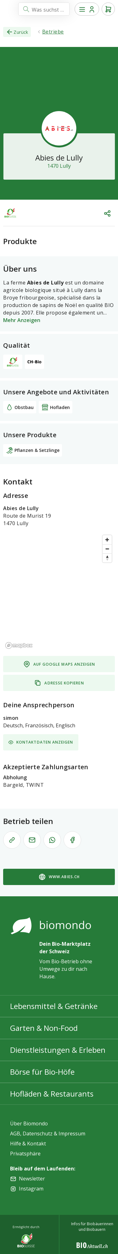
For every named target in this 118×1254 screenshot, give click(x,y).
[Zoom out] (107, 548)
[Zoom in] (107, 539)
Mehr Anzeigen (21, 320)
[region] (59, 591)
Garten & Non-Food (44, 1028)
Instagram (31, 1188)
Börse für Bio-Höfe (42, 1072)
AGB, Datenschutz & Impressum (47, 1133)
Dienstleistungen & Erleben (57, 1050)
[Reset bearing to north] (107, 557)
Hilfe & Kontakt (28, 1143)
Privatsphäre (25, 1153)
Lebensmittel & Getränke (54, 1006)
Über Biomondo (29, 1123)
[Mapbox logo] (19, 645)
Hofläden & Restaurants (51, 1093)
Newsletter (32, 1178)
